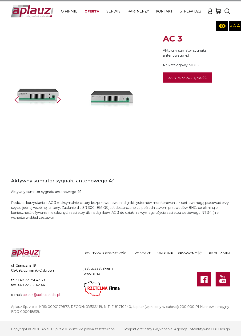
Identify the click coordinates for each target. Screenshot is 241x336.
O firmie (69, 11)
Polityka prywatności (106, 253)
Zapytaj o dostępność (187, 78)
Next (59, 99)
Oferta (91, 11)
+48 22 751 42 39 (31, 280)
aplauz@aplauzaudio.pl (41, 295)
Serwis (113, 11)
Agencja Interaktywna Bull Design (202, 329)
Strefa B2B (190, 11)
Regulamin (219, 253)
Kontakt (164, 11)
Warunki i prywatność (179, 253)
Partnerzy (138, 11)
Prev (17, 99)
